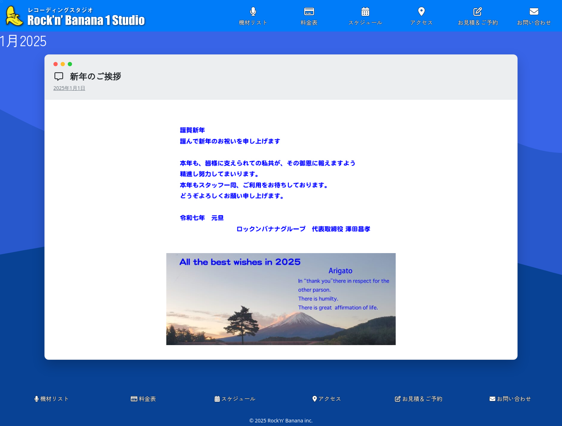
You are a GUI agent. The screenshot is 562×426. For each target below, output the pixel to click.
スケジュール (365, 22)
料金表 (309, 22)
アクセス (421, 22)
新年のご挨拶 (95, 76)
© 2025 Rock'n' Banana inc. (281, 420)
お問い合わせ (534, 22)
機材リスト (253, 22)
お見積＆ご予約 (478, 22)
